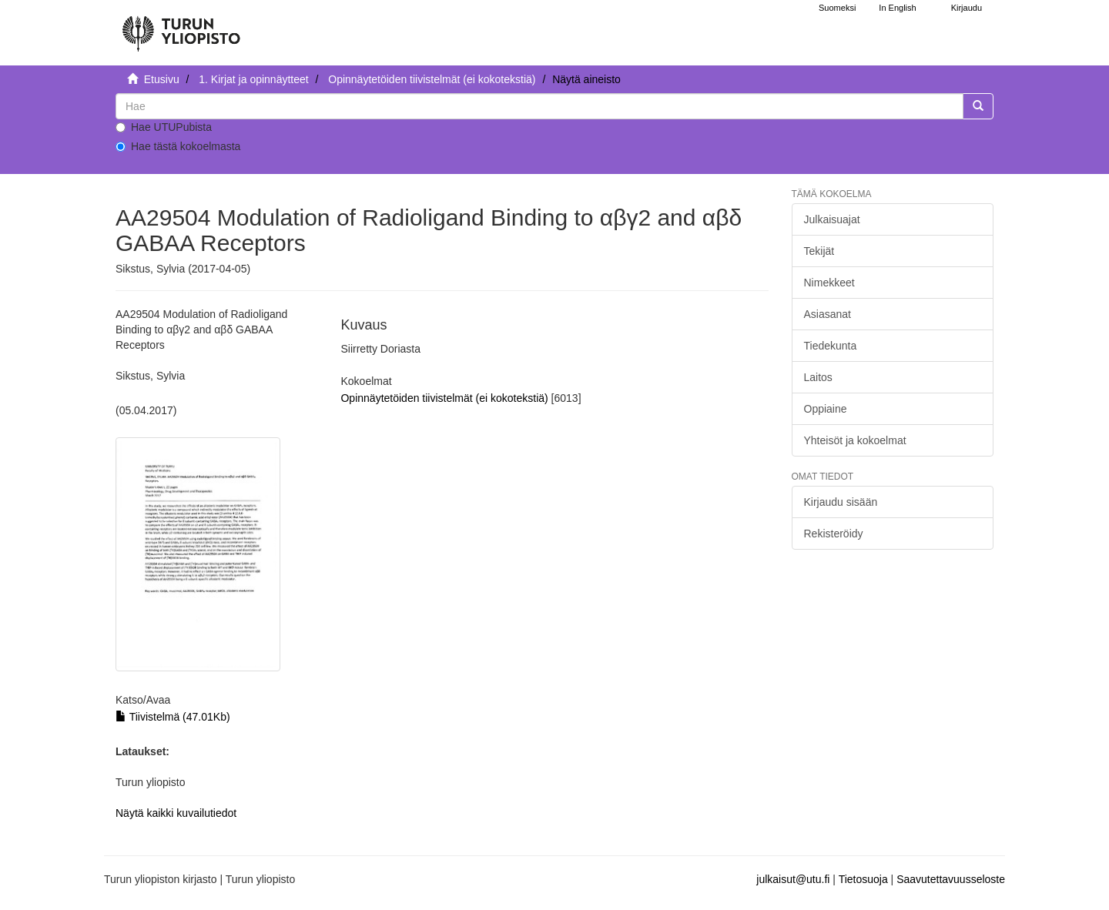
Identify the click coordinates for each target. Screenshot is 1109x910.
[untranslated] (539, 106)
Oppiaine (825, 409)
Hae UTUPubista (164, 127)
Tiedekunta (830, 346)
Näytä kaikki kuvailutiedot (176, 813)
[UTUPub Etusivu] (181, 27)
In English (897, 7)
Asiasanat (827, 314)
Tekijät (819, 251)
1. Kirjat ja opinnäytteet (253, 79)
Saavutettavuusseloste (950, 879)
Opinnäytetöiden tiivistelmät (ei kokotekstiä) (431, 79)
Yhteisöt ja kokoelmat (855, 440)
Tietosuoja (863, 879)
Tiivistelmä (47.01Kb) (173, 717)
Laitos (818, 377)
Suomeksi (837, 7)
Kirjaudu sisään (841, 502)
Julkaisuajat (832, 219)
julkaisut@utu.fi (792, 879)
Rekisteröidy (833, 533)
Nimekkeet (829, 282)
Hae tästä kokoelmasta (178, 146)
